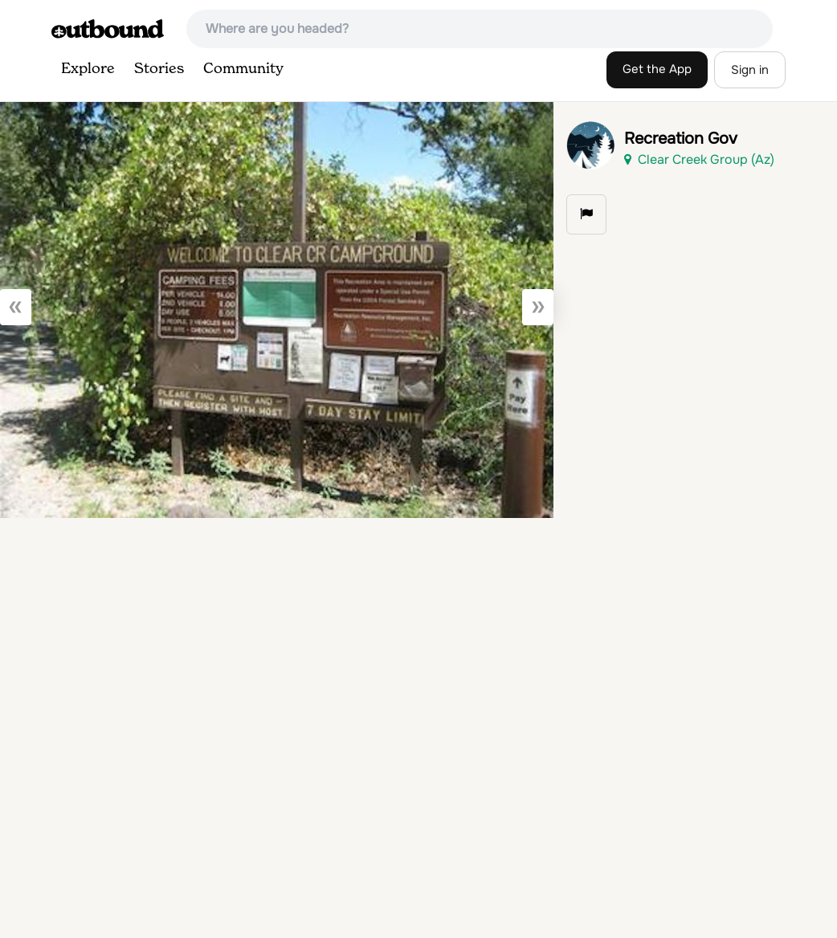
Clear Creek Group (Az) (699, 159)
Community (243, 69)
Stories (159, 69)
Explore (88, 69)
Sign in (750, 70)
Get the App (657, 69)
